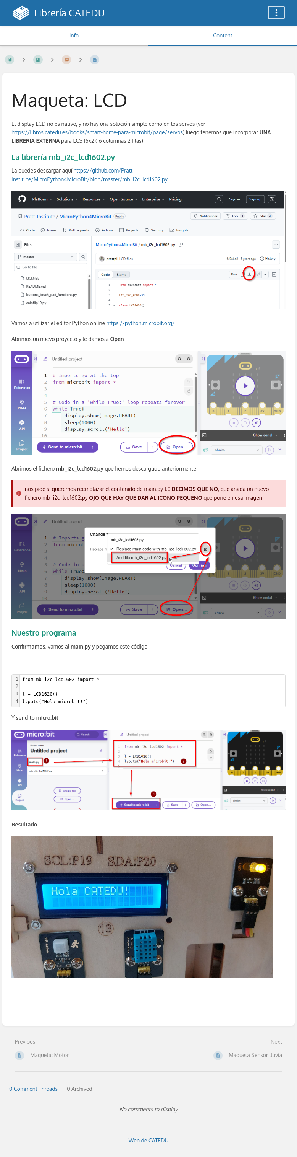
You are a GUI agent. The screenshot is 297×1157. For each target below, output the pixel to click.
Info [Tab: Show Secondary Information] (74, 35)
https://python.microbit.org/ (141, 323)
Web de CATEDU (149, 1140)
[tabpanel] (148, 1109)
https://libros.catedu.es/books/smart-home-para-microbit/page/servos (97, 132)
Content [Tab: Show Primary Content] (222, 35)
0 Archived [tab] (79, 1088)
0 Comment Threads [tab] (33, 1088)
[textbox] (152, 691)
